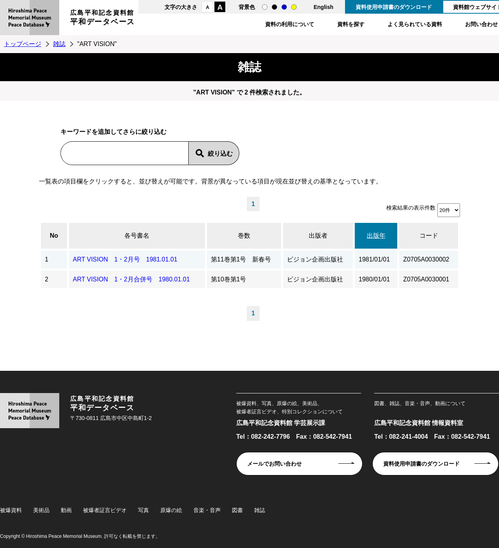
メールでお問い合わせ (274, 464)
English (323, 7)
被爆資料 (11, 510)
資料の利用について (289, 24)
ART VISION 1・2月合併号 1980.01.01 (131, 279)
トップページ (22, 44)
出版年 (376, 235)
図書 (237, 510)
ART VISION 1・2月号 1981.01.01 (125, 259)
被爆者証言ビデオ (105, 510)
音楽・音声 (207, 510)
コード (428, 235)
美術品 (41, 510)
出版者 (318, 235)
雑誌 (59, 44)
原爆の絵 (171, 510)
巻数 (244, 235)
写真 (143, 510)
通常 (264, 7)
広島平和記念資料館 (102, 18)
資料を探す (351, 24)
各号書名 (136, 235)
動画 (66, 510)
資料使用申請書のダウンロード (394, 7)
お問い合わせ (481, 24)
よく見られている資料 (415, 24)
